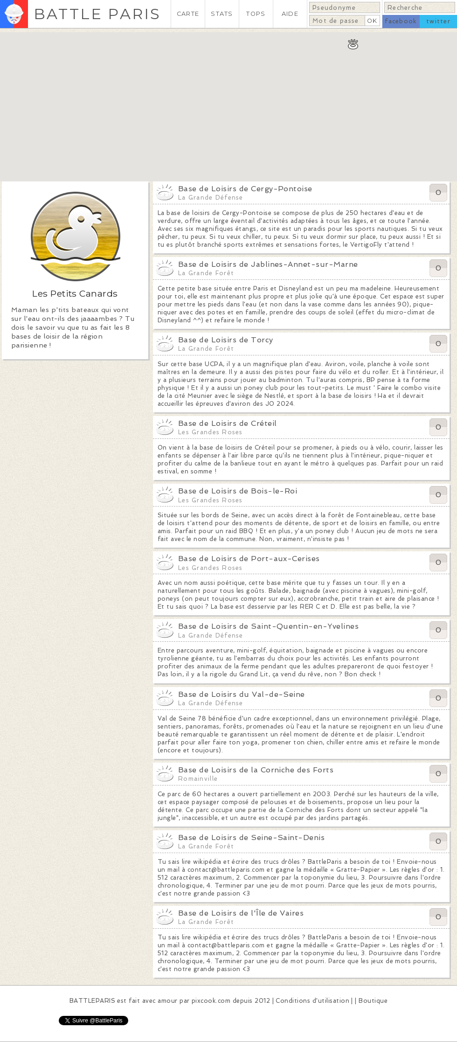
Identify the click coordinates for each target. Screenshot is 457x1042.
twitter (438, 21)
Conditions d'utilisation (312, 1000)
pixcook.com (211, 1000)
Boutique (373, 1000)
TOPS (255, 13)
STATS (222, 13)
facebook (401, 21)
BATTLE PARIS (97, 14)
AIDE (290, 13)
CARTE (188, 13)
